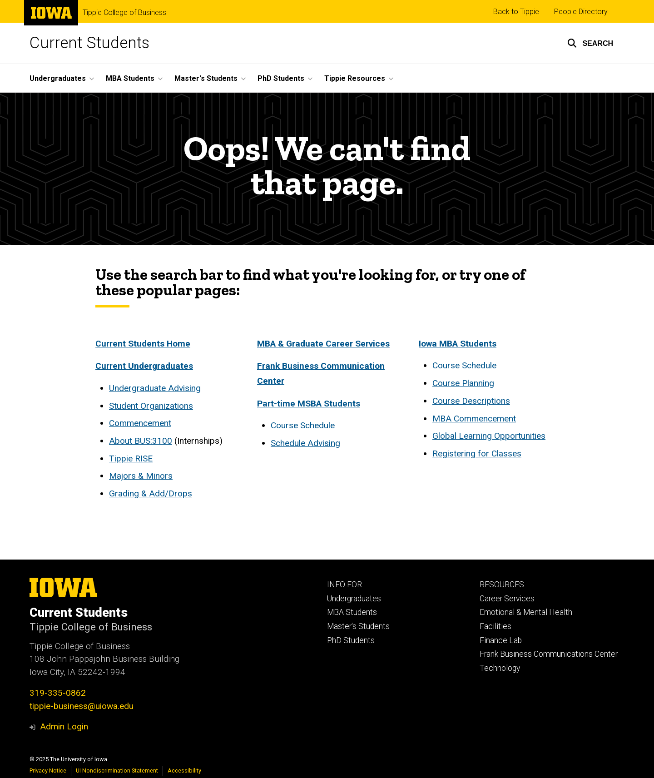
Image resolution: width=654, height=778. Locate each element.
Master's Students (358, 626)
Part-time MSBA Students (308, 403)
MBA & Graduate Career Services (323, 343)
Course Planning (463, 383)
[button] (590, 43)
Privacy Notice (48, 770)
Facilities (495, 626)
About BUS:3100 (140, 441)
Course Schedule (303, 425)
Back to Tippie (516, 11)
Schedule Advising (305, 443)
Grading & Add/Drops (150, 493)
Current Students (89, 43)
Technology (500, 668)
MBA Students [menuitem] (130, 78)
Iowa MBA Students (457, 343)
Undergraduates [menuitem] (58, 78)
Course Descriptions (471, 401)
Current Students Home (142, 343)
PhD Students (351, 640)
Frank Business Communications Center (549, 654)
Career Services (507, 598)
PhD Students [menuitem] (281, 78)
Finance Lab (501, 640)
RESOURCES (502, 584)
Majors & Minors (141, 476)
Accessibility (184, 770)
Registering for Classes (476, 453)
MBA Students (352, 612)
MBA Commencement (474, 418)
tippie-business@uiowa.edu (82, 706)
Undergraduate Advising (155, 388)
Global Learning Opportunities (488, 436)
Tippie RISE (131, 458)
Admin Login (64, 726)
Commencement (140, 423)
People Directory (581, 11)
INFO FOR (344, 584)
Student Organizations (151, 406)
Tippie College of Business (124, 13)
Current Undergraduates (144, 366)
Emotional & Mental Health (526, 612)
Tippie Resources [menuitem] (354, 78)
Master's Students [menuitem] (206, 78)
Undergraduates (354, 598)
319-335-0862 (58, 693)
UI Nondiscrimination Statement (117, 770)
